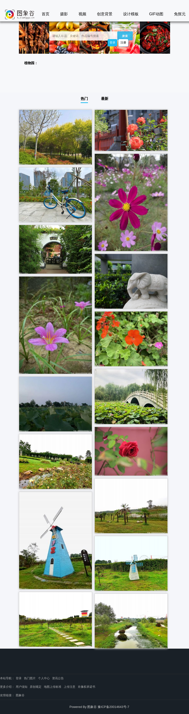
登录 (112, 42)
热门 (84, 98)
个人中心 (44, 678)
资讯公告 (58, 678)
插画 (72, 42)
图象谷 (20, 695)
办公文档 (94, 42)
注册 (123, 42)
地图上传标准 (52, 686)
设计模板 (131, 14)
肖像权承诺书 (86, 686)
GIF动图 (156, 14)
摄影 (64, 14)
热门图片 (30, 678)
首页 (45, 14)
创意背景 (104, 14)
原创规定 (35, 686)
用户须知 (21, 686)
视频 (82, 14)
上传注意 (69, 686)
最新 (104, 98)
